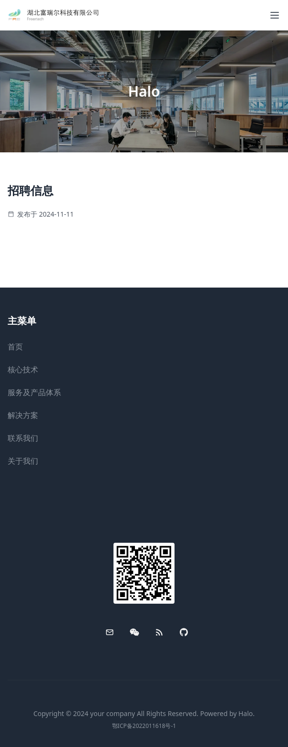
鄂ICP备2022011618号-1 (144, 726)
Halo (245, 713)
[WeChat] (134, 632)
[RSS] (159, 632)
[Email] (109, 632)
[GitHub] (184, 632)
